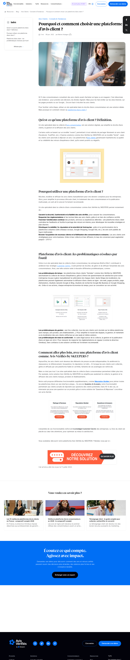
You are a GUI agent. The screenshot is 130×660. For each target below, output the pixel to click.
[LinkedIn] (48, 643)
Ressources (45, 4)
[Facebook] (55, 643)
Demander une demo (118, 4)
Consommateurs (57, 4)
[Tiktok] (42, 643)
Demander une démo (110, 643)
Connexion (101, 4)
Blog (17, 11)
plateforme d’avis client (115, 220)
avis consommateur (73, 125)
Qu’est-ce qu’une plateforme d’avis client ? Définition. (17, 29)
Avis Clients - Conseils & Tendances (32, 11)
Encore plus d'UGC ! (79, 4)
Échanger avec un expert (65, 575)
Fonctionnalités (19, 4)
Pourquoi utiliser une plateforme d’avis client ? (17, 34)
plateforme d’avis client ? (77, 110)
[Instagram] (35, 643)
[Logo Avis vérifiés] (7, 4)
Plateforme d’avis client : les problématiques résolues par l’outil (17, 39)
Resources (10, 11)
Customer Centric (63, 266)
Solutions (29, 4)
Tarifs (37, 4)
